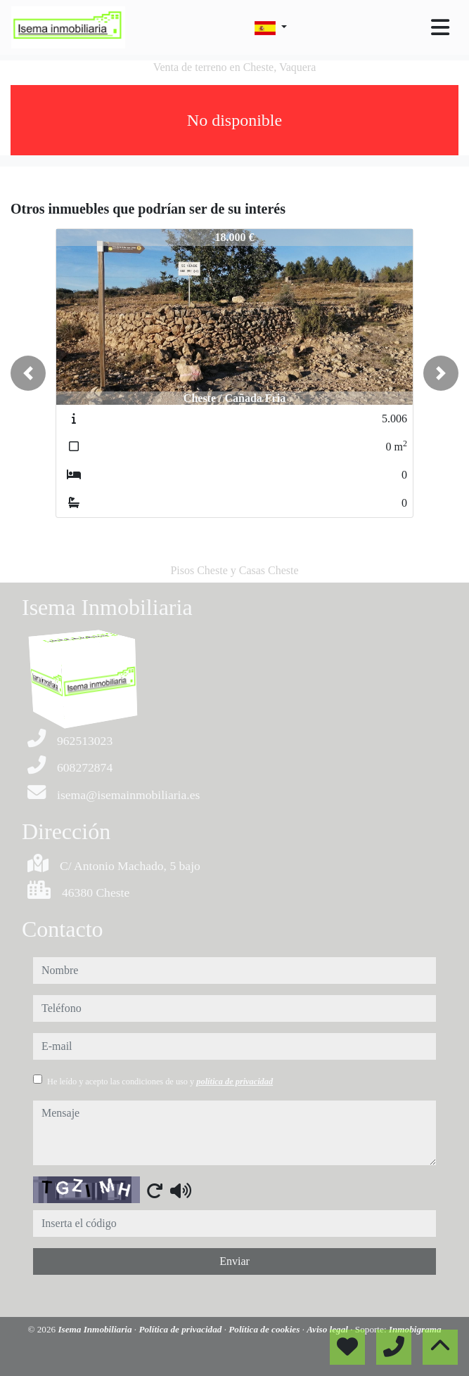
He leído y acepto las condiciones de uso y (160, 1081)
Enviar (234, 1261)
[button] (28, 373)
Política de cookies (265, 1329)
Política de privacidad (181, 1329)
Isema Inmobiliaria (96, 1329)
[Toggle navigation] (440, 27)
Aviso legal (328, 1329)
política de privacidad (234, 1081)
